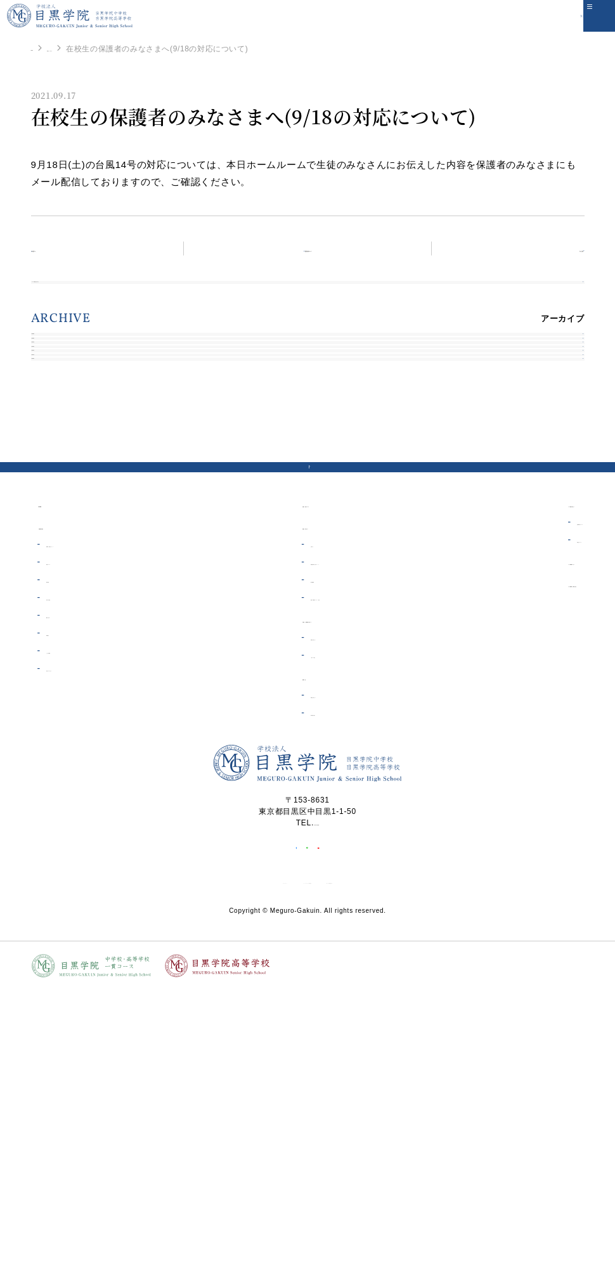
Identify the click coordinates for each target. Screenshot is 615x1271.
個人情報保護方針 (404, 1130)
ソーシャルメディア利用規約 (303, 1130)
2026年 (53, 373)
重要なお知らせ (98, 48)
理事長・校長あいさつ (85, 772)
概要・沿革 (65, 843)
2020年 (53, 552)
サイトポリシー (207, 1130)
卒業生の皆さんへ (523, 732)
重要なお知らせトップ (315, 248)
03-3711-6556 (316, 1050)
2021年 (53, 522)
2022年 (53, 493)
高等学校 (267, 905)
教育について (69, 789)
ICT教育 (60, 807)
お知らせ (274, 772)
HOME (43, 48)
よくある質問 (69, 878)
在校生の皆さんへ (285, 754)
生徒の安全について (289, 732)
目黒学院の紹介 (67, 754)
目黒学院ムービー (523, 789)
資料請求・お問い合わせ (536, 811)
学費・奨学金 (69, 825)
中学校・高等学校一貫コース (307, 847)
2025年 (53, 403)
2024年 (53, 433)
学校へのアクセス (77, 896)
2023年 (53, 463)
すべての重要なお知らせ (87, 296)
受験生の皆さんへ (290, 865)
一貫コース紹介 (286, 883)
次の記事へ (545, 248)
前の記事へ (71, 248)
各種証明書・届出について (306, 789)
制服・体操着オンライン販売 (310, 825)
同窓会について (524, 767)
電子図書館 (278, 807)
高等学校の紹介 (286, 940)
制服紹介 (61, 860)
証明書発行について (532, 749)
